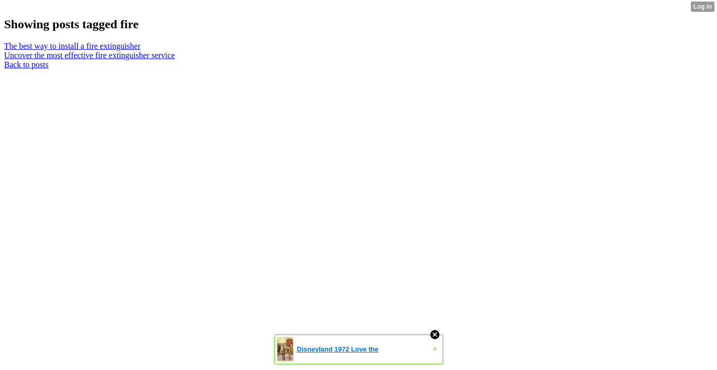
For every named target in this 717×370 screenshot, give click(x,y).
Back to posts (26, 64)
